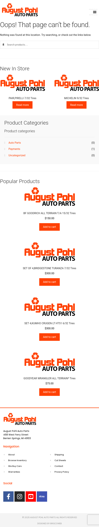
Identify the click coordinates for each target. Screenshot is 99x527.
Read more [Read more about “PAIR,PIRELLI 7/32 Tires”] (22, 104)
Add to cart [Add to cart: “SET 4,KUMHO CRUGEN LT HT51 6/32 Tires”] (49, 337)
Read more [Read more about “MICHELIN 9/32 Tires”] (76, 104)
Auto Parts (15, 142)
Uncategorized (17, 155)
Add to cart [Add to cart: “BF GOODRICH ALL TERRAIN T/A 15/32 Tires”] (49, 226)
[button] (94, 12)
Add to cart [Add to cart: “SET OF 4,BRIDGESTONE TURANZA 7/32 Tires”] (49, 281)
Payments (14, 149)
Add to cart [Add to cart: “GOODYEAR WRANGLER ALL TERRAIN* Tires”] (49, 392)
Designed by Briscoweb (49, 523)
